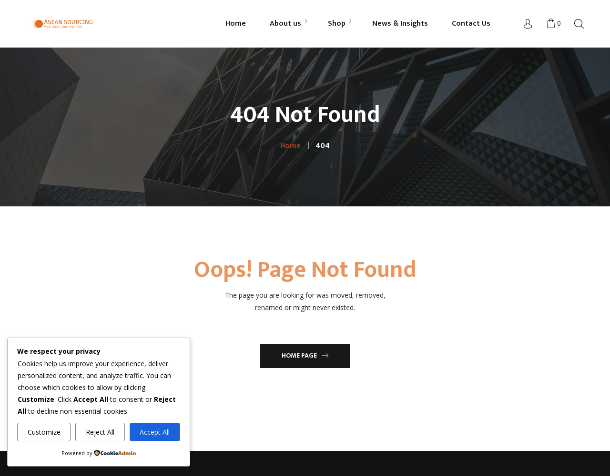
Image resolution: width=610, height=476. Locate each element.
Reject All (100, 432)
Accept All (155, 432)
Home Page (305, 355)
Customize (44, 432)
